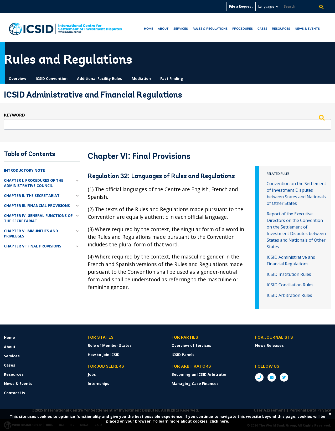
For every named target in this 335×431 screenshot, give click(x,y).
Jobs (92, 374)
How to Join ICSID (104, 354)
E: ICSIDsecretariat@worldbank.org (271, 377)
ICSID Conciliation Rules (290, 285)
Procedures (242, 29)
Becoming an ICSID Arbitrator (199, 374)
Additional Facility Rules (99, 78)
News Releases (269, 345)
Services (180, 29)
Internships (98, 383)
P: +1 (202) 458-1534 (259, 377)
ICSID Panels (183, 354)
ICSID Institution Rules (289, 274)
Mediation (141, 78)
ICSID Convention (52, 78)
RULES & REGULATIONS (210, 29)
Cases (262, 29)
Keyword (14, 115)
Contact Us (14, 392)
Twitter (284, 377)
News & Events (307, 29)
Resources (281, 29)
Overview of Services (191, 345)
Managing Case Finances (195, 383)
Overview (17, 78)
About (163, 29)
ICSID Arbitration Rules (289, 295)
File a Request (241, 6)
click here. (219, 421)
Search (321, 117)
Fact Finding (171, 78)
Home (148, 29)
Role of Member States (110, 345)
